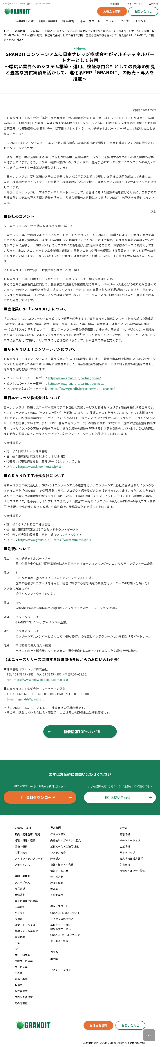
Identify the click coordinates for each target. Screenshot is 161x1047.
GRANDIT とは (24, 21)
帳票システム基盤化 (26, 931)
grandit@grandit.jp (31, 699)
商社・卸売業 (22, 955)
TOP (6, 31)
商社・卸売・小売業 (61, 864)
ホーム (123, 827)
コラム (110, 21)
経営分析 (20, 888)
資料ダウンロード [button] (46, 797)
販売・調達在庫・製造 (27, 834)
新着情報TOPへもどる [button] (74, 731)
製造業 (18, 985)
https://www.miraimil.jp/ (70, 539)
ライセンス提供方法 (61, 919)
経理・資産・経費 (25, 840)
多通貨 (18, 919)
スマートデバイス (25, 925)
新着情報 (114, 3)
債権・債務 (21, 846)
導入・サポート (90, 21)
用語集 (54, 959)
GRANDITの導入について (65, 913)
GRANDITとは (23, 827)
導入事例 (68, 21)
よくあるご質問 (59, 941)
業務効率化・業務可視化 (64, 846)
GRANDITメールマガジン (65, 935)
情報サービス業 (24, 961)
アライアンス (22, 864)
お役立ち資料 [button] (112, 11)
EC (16, 949)
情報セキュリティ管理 (132, 870)
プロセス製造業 (24, 997)
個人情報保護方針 (132, 858)
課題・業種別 (48, 21)
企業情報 (153, 3)
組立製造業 (21, 991)
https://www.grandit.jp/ (34, 539)
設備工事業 (21, 979)
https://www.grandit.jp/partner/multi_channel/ (82, 388)
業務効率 (20, 894)
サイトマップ (127, 852)
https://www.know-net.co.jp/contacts (39, 679)
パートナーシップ (134, 3)
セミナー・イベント (133, 21)
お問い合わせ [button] (143, 11)
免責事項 (125, 864)
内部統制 (20, 907)
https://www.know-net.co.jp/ (38, 466)
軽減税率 (20, 937)
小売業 (18, 973)
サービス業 (21, 967)
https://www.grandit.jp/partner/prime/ (74, 378)
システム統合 (58, 852)
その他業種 (21, 1003)
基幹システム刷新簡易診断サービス (60, 927)
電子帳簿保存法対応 (26, 901)
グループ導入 (22, 882)
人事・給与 (21, 852)
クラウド (20, 913)
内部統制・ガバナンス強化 (65, 840)
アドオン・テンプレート (29, 858)
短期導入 (55, 858)
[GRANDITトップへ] (33, 1025)
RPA (17, 943)
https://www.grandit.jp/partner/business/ (76, 383)
